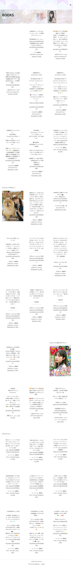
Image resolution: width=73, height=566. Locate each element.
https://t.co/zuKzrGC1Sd (60, 451)
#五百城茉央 (10, 152)
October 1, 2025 (36, 321)
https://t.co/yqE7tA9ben (13, 488)
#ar (10, 539)
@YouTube (12, 254)
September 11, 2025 (36, 224)
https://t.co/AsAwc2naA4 (60, 144)
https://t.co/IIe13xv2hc (12, 452)
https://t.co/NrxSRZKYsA (13, 316)
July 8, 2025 (60, 421)
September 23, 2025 (60, 275)
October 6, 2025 (60, 319)
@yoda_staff (38, 43)
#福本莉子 (15, 156)
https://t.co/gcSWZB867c (36, 454)
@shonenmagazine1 (60, 410)
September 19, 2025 (36, 269)
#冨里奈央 (15, 150)
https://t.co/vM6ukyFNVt (60, 521)
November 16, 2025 (36, 116)
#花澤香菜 (11, 158)
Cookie (43, 564)
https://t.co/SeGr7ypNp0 (36, 103)
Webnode (37, 564)
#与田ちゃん (62, 142)
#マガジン (39, 45)
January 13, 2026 (36, 56)
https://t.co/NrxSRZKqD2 (36, 258)
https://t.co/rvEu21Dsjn (60, 198)
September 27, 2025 (12, 327)
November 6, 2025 (36, 175)
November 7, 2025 (13, 169)
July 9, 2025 (36, 417)
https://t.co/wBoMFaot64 (36, 41)
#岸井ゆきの (34, 160)
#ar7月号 (14, 539)
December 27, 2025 (12, 370)
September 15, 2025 (60, 209)
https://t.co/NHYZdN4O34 (60, 404)
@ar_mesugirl (61, 140)
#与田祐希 (32, 43)
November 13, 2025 (60, 114)
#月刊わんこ (62, 196)
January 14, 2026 (60, 58)
